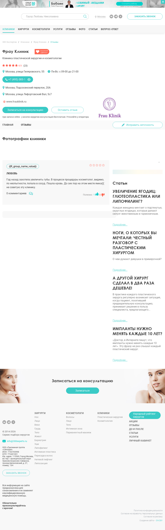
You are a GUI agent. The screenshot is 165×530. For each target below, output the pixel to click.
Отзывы (71, 29)
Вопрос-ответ (109, 29)
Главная (7, 124)
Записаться (82, 390)
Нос (36, 417)
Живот (38, 436)
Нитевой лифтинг (43, 459)
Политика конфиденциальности (148, 510)
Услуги (57, 29)
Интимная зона (74, 428)
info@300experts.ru (17, 441)
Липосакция (41, 463)
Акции (133, 421)
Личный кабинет (140, 440)
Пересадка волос (43, 455)
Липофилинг (41, 448)
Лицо (37, 421)
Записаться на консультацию (25, 109)
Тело (36, 432)
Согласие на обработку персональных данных (142, 513)
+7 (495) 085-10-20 (19, 79)
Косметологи (41, 29)
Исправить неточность (140, 124)
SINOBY (159, 520)
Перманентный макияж (78, 432)
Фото (82, 29)
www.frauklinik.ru (16, 101)
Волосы (70, 417)
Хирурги (23, 29)
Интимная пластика (45, 451)
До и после (136, 429)
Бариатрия (40, 440)
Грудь (37, 428)
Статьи (93, 29)
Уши (36, 444)
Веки (37, 424)
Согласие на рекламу (153, 517)
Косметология (105, 421)
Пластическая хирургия (110, 417)
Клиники (9, 29)
